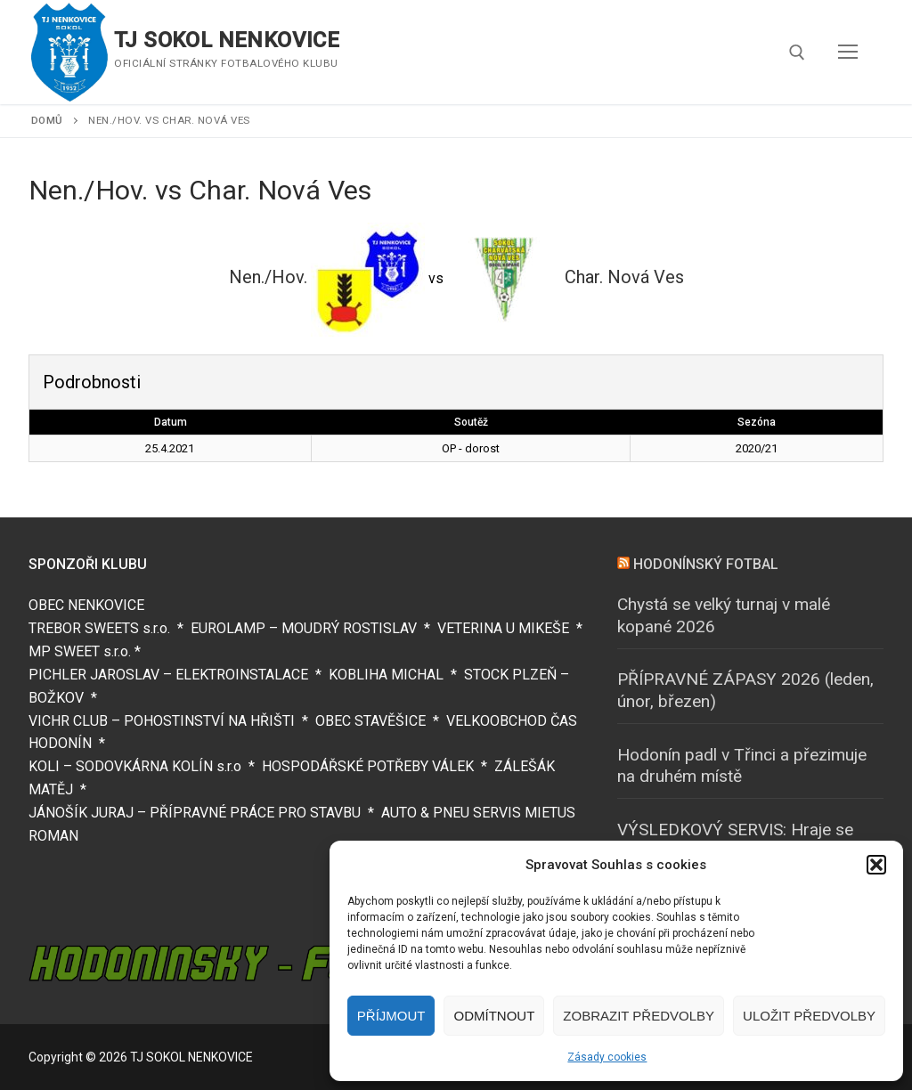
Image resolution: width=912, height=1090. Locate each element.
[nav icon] (847, 52)
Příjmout (391, 1015)
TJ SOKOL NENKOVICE (226, 40)
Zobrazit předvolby (638, 1015)
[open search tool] (797, 53)
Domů (47, 120)
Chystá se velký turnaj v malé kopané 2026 (723, 615)
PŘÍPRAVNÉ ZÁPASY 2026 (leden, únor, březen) (745, 690)
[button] (876, 865)
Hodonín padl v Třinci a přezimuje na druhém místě (742, 765)
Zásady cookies (607, 1057)
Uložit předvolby (809, 1015)
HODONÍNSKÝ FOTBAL (705, 564)
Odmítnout (493, 1015)
